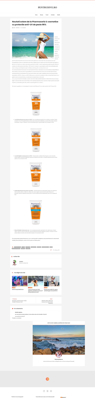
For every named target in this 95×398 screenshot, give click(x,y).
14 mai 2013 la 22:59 (19, 316)
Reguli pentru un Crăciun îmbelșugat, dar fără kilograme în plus (74, 371)
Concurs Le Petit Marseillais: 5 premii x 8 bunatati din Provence (74, 358)
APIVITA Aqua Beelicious (18, 289)
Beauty (41, 14)
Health (58, 14)
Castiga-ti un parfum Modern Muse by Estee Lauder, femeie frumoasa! (74, 364)
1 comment (23, 27)
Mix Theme (58, 394)
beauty (46, 287)
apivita (14, 287)
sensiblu (28, 248)
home (36, 14)
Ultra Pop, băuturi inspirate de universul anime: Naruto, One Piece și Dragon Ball (74, 384)
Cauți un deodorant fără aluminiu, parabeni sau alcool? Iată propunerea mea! (35, 291)
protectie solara (16, 248)
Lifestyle (53, 14)
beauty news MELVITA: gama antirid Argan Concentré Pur (51, 290)
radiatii (23, 248)
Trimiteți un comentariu (16, 318)
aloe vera (30, 287)
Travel (47, 14)
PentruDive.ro (47, 7)
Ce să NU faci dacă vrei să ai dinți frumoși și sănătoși (73, 377)
